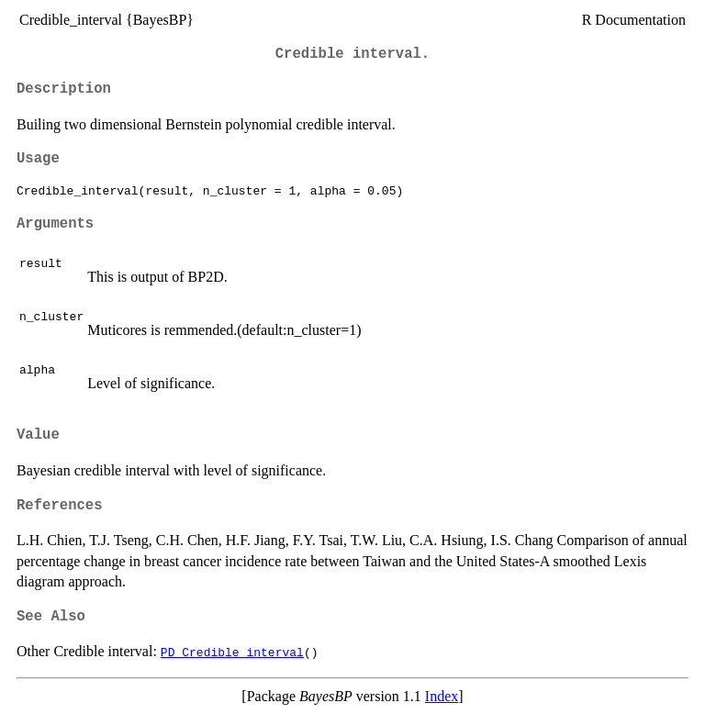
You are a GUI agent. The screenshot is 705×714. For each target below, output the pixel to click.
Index (441, 696)
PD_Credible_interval (232, 651)
